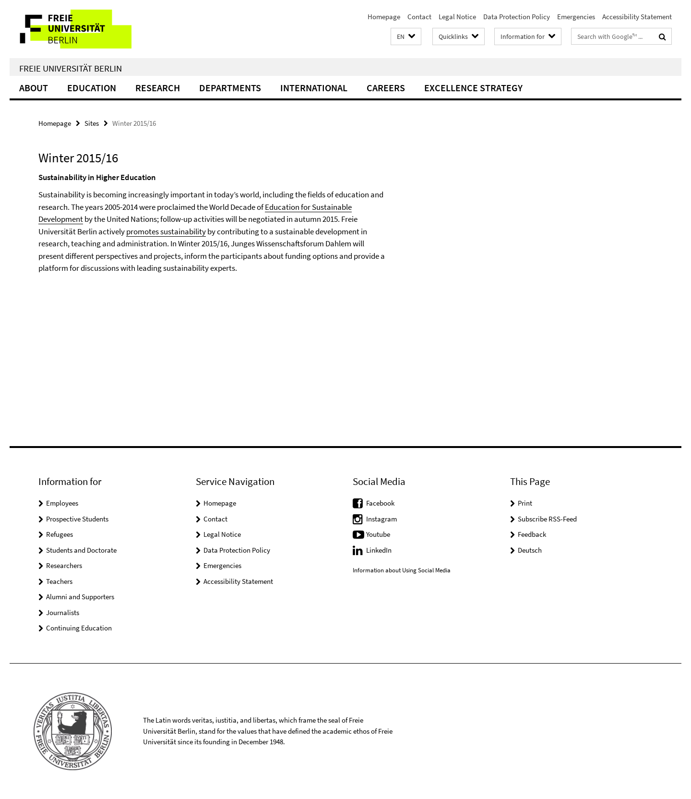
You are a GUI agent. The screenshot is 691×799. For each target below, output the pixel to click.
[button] (406, 37)
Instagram (381, 518)
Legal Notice (457, 16)
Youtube (378, 534)
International (313, 88)
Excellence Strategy (473, 88)
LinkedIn (379, 550)
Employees (62, 503)
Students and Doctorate (81, 550)
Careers (386, 88)
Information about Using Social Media (402, 570)
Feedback (532, 534)
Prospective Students (77, 518)
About (33, 88)
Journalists (62, 612)
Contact (419, 16)
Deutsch (530, 550)
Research (157, 88)
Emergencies (576, 16)
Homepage (384, 16)
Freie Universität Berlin (70, 68)
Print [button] (525, 503)
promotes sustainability (166, 231)
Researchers (64, 565)
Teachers (59, 581)
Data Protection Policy (516, 16)
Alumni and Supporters (80, 596)
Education (91, 88)
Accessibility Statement (637, 16)
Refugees (59, 534)
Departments (230, 88)
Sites (91, 123)
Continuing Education (79, 627)
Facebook (380, 503)
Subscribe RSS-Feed (547, 518)
